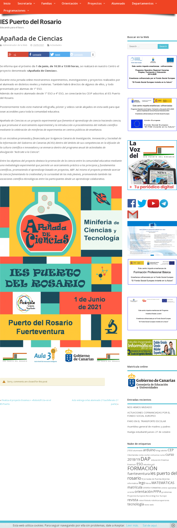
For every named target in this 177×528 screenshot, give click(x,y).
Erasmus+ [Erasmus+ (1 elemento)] (131, 464)
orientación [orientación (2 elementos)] (144, 491)
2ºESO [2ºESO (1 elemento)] (130, 450)
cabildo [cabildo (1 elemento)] (163, 450)
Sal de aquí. (150, 525)
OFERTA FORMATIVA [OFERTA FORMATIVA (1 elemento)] (152, 488)
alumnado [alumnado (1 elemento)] (138, 450)
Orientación (70, 3)
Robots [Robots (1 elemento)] (147, 500)
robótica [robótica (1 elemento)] (155, 500)
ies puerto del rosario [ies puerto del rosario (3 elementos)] (152, 475)
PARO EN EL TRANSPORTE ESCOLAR (146, 421)
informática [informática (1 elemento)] (132, 483)
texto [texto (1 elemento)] (147, 504)
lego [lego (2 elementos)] (142, 483)
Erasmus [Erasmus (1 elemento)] (165, 460)
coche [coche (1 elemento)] (147, 455)
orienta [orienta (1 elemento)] (130, 492)
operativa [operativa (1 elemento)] (172, 488)
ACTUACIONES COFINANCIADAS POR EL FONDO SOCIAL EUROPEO (148, 414)
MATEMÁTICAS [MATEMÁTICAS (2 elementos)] (162, 483)
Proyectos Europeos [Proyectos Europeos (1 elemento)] (136, 496)
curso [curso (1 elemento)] (162, 455)
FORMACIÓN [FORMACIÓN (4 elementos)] (142, 468)
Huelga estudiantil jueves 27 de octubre (148, 431)
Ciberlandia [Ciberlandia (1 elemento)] (132, 455)
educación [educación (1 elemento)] (156, 460)
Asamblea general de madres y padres (148, 426)
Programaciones (14, 10)
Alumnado (118, 3)
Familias (46, 3)
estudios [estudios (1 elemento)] (147, 464)
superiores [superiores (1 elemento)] (164, 500)
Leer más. (132, 525)
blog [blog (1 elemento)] (158, 450)
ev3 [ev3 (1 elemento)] (153, 464)
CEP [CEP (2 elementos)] (171, 450)
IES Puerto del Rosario (30, 21)
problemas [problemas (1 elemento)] (167, 492)
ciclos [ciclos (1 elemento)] (140, 455)
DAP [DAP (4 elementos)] (146, 458)
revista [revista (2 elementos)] (132, 500)
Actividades (56, 45)
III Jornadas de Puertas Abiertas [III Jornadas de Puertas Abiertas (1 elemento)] (156, 479)
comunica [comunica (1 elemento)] (154, 455)
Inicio (7, 3)
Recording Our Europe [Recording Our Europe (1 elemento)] (156, 496)
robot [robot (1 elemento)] (141, 500)
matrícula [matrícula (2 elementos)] (134, 487)
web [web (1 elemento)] (152, 504)
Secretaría (25, 3)
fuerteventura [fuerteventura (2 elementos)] (138, 473)
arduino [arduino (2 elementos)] (149, 450)
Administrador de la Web (15, 45)
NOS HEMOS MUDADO (139, 407)
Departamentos (142, 3)
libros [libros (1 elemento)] (148, 483)
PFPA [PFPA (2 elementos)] (157, 491)
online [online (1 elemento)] (164, 488)
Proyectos (95, 3)
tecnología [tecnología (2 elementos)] (135, 504)
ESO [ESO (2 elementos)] (140, 464)
